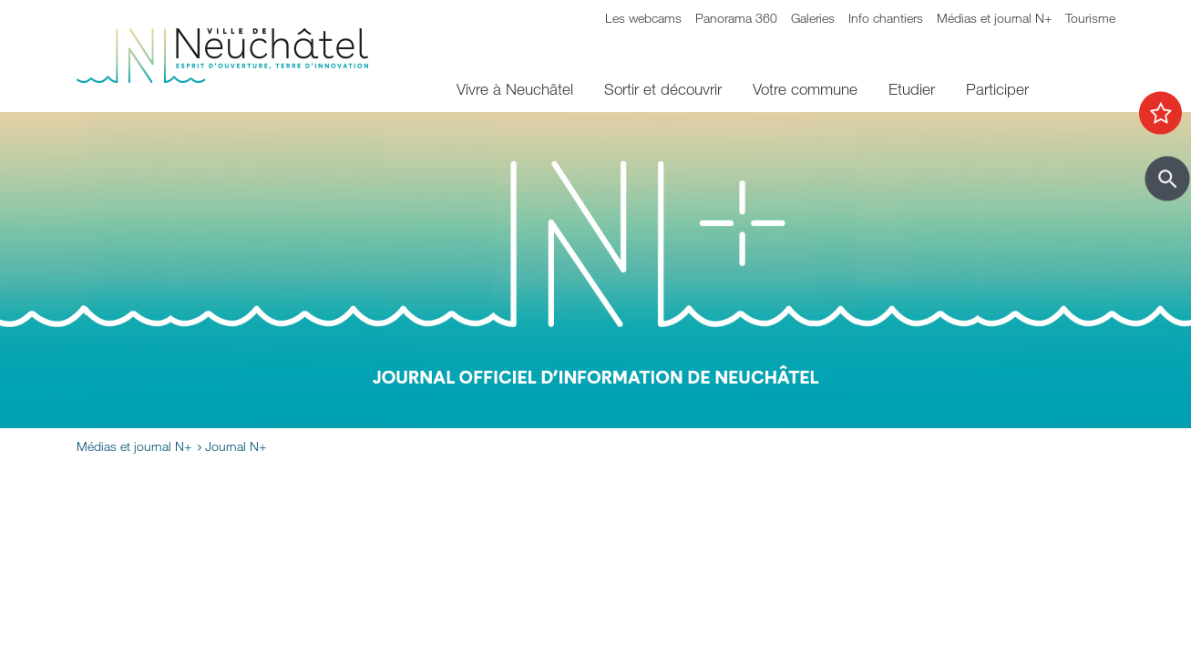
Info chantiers (885, 18)
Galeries (813, 18)
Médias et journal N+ (994, 18)
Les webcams (643, 18)
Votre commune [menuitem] (805, 88)
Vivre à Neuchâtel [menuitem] (515, 88)
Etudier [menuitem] (911, 88)
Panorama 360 (736, 18)
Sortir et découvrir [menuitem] (663, 88)
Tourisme (1090, 18)
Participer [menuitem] (997, 88)
